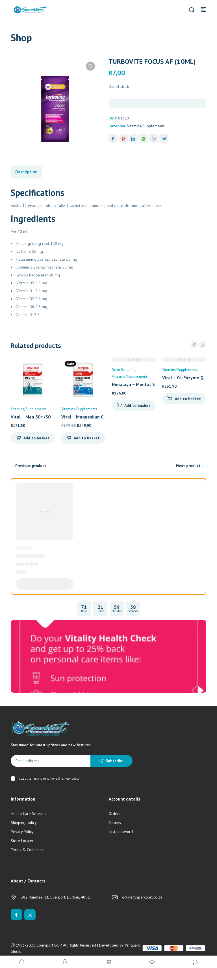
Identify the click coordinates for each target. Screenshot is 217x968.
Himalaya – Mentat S (133, 384)
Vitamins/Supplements (146, 125)
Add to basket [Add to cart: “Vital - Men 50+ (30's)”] (36, 438)
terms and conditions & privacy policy (54, 778)
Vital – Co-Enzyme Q (183, 377)
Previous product (30, 465)
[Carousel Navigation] (198, 344)
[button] (90, 66)
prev (194, 344)
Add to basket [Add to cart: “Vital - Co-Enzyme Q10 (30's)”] (188, 398)
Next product (188, 465)
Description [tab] (26, 172)
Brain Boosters (123, 369)
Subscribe (114, 760)
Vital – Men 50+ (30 (31, 417)
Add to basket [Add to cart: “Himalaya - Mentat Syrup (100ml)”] (137, 405)
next (202, 344)
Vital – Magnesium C (82, 417)
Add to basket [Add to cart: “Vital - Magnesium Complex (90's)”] (87, 438)
